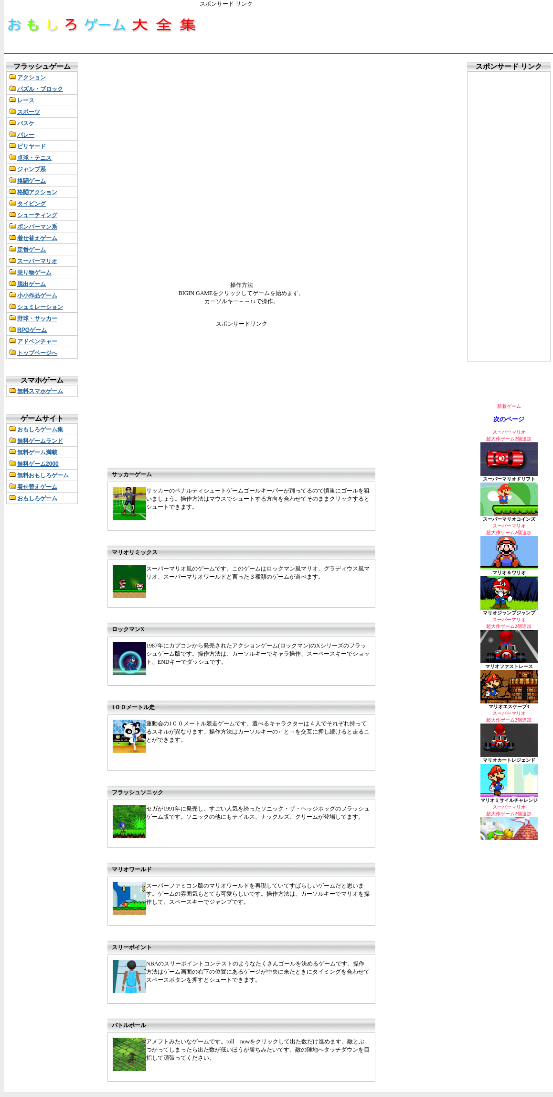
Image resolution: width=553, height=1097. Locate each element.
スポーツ (28, 112)
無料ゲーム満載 (37, 452)
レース (25, 100)
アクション (31, 77)
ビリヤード (31, 146)
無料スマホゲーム (40, 391)
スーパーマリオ (37, 261)
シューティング (37, 215)
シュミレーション (40, 307)
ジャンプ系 (31, 169)
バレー (25, 135)
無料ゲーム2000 (38, 464)
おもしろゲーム (37, 498)
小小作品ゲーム (37, 295)
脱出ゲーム (31, 284)
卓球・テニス (34, 157)
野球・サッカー (37, 318)
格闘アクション (37, 192)
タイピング (31, 203)
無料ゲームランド (40, 441)
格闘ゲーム (31, 180)
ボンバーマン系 (37, 226)
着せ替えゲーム (37, 238)
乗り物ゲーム (34, 272)
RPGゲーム (32, 330)
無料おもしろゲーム (43, 475)
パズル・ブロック (40, 89)
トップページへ (37, 353)
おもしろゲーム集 (40, 429)
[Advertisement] (373, 29)
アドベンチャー (37, 341)
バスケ (25, 123)
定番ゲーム (31, 249)
